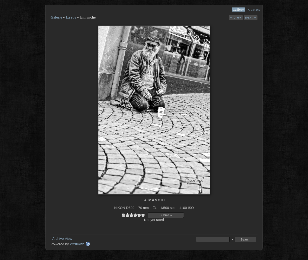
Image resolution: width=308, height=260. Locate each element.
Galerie (56, 17)
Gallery (238, 9)
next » (250, 17)
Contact (254, 9)
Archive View (62, 238)
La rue (71, 17)
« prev (235, 17)
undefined (123, 215)
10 (143, 215)
